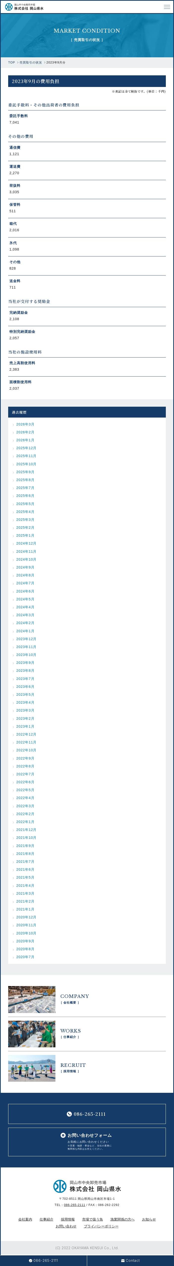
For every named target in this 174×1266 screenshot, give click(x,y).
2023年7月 (25, 679)
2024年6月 (25, 591)
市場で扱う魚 (92, 1219)
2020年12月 (26, 917)
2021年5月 (25, 877)
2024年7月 (25, 583)
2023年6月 (25, 687)
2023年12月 (26, 639)
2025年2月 (25, 527)
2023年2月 (25, 718)
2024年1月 (25, 631)
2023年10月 (26, 655)
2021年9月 (25, 846)
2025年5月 (25, 504)
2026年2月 (25, 432)
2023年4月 (25, 702)
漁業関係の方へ (122, 1219)
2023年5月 (25, 694)
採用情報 (68, 1219)
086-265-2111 (74, 1205)
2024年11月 (26, 551)
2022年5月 (25, 790)
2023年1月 (25, 726)
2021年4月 (25, 885)
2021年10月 (26, 838)
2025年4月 (25, 512)
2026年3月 (25, 424)
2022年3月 (25, 806)
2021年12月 (26, 830)
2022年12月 (26, 734)
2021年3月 (25, 893)
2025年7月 (25, 488)
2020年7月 (25, 957)
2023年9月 (25, 663)
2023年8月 (25, 671)
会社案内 (25, 1219)
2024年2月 (25, 623)
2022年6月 (25, 782)
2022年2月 (25, 814)
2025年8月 (25, 480)
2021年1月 (25, 909)
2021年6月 (25, 869)
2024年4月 (25, 607)
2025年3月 (25, 520)
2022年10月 (26, 750)
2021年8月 (25, 854)
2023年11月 (26, 647)
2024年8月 (25, 575)
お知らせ (149, 1219)
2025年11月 (26, 456)
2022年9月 (25, 758)
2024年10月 (26, 559)
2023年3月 (25, 710)
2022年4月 (25, 798)
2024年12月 (26, 543)
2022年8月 (25, 766)
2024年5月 (25, 599)
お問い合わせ (66, 1226)
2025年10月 (26, 464)
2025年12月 (26, 448)
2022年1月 (25, 822)
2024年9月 (25, 567)
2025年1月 (25, 535)
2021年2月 (25, 901)
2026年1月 (25, 440)
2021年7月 (25, 862)
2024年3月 (25, 615)
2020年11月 (26, 925)
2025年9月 (25, 472)
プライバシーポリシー (101, 1226)
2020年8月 (25, 949)
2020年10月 (26, 933)
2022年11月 (26, 742)
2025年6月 (25, 496)
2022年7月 (25, 774)
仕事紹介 (46, 1219)
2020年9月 (25, 941)
